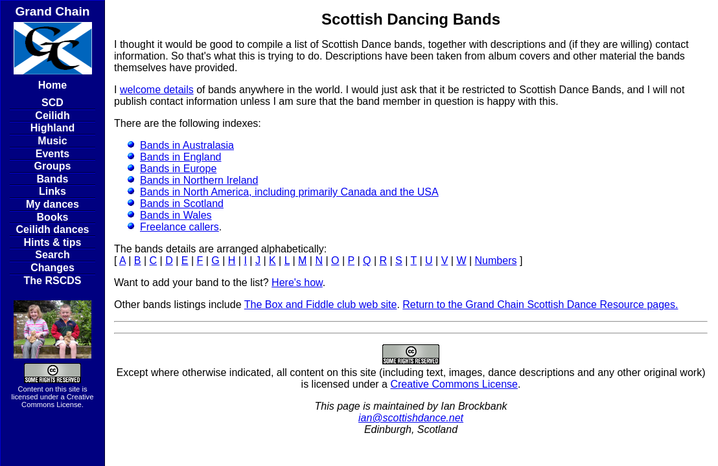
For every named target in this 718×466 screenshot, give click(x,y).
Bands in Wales (176, 215)
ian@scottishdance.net (410, 417)
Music (52, 140)
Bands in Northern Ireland (199, 180)
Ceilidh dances (52, 229)
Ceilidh (52, 115)
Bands (53, 178)
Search (52, 254)
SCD (52, 102)
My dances (52, 204)
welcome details (157, 89)
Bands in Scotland (182, 203)
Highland (52, 127)
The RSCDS (53, 280)
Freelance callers (179, 226)
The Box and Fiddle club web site (320, 304)
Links (52, 191)
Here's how (297, 282)
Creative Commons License (57, 400)
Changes (52, 267)
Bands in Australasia (187, 145)
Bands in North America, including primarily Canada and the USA (289, 191)
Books (53, 217)
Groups (52, 166)
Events (52, 153)
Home (52, 85)
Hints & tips (53, 242)
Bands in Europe (178, 168)
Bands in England (180, 156)
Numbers (496, 260)
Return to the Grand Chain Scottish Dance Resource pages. (540, 304)
